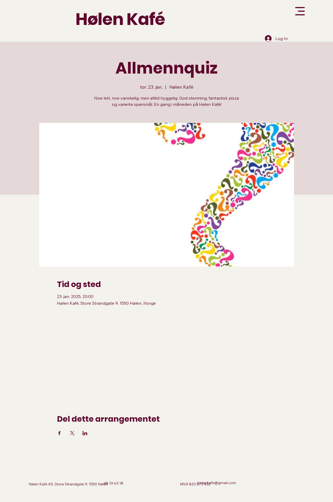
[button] (271, 15)
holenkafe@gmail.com (217, 482)
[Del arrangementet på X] (72, 433)
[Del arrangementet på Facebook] (59, 433)
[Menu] (287, 11)
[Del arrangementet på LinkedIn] (84, 433)
